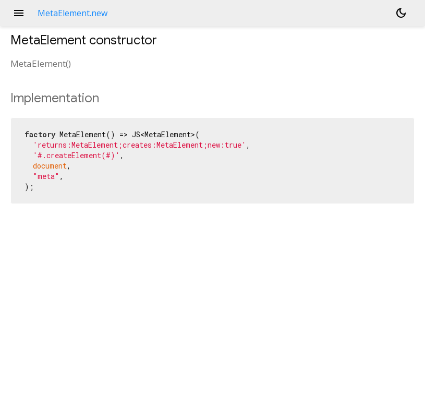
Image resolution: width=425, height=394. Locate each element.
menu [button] (19, 13)
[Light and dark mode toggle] (401, 13)
